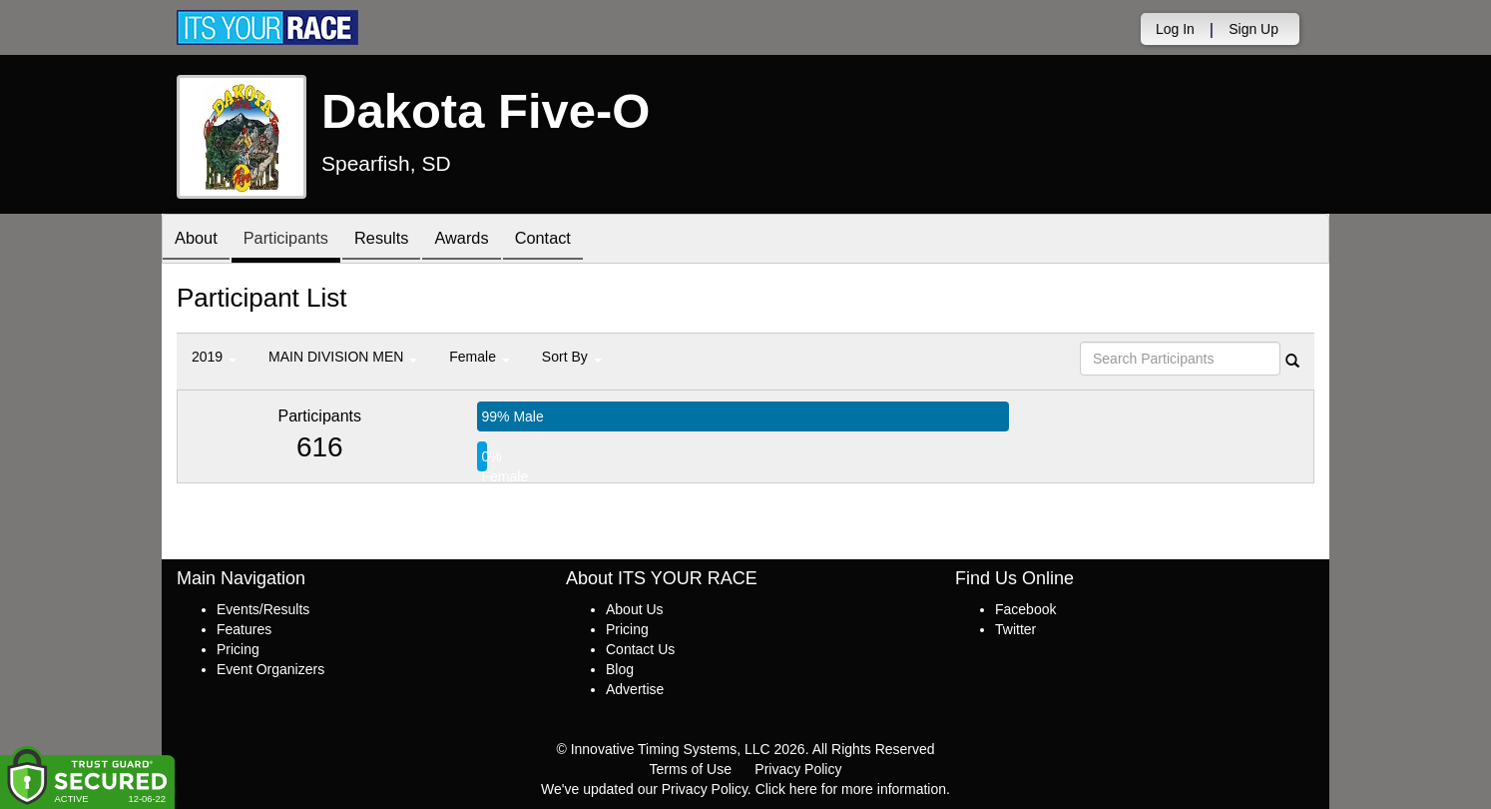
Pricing (238, 649)
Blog (620, 669)
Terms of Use (691, 769)
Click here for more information (850, 789)
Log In (1175, 29)
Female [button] (479, 357)
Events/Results (263, 609)
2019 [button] (214, 357)
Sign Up (1253, 29)
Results (401, 240)
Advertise (635, 689)
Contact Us (640, 649)
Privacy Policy (797, 769)
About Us (635, 609)
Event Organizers (270, 669)
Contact (577, 240)
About (200, 240)
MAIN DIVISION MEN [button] (342, 357)
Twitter (1015, 629)
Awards (489, 240)
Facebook (1025, 609)
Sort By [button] (572, 357)
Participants (297, 240)
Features (244, 629)
